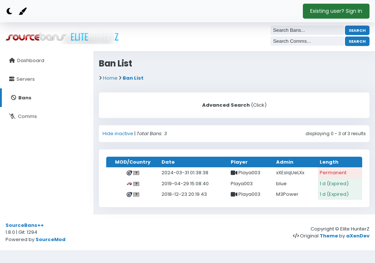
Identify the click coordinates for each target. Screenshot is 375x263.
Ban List (133, 78)
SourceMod (51, 239)
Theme (329, 235)
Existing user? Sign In (336, 11)
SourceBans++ (24, 225)
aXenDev (358, 235)
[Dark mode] (9, 11)
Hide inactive (118, 133)
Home (110, 78)
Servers (25, 79)
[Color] (22, 11)
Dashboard (30, 60)
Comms (27, 116)
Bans (24, 97)
